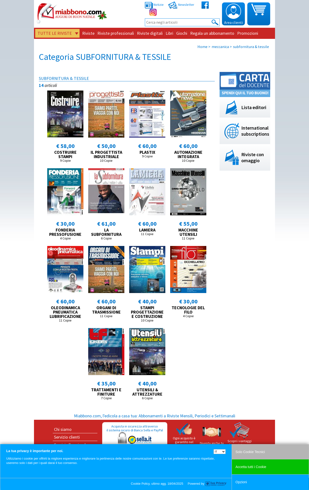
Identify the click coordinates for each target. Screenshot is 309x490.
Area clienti (233, 14)
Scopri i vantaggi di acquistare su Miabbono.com (240, 436)
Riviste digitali (150, 33)
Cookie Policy (140, 483)
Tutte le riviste (55, 33)
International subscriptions (255, 131)
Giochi (181, 33)
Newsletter (181, 4)
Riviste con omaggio (252, 157)
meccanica (220, 46)
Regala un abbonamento (212, 33)
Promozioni (247, 33)
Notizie (154, 4)
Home (202, 46)
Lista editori (253, 107)
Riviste (88, 33)
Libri (169, 33)
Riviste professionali (115, 33)
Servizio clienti (67, 437)
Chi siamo (63, 429)
